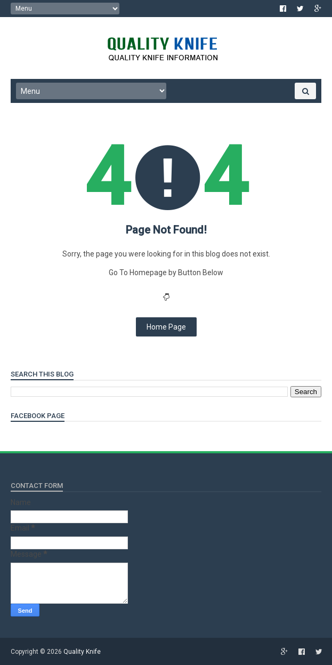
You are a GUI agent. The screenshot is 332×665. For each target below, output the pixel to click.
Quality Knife (82, 651)
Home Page (166, 327)
